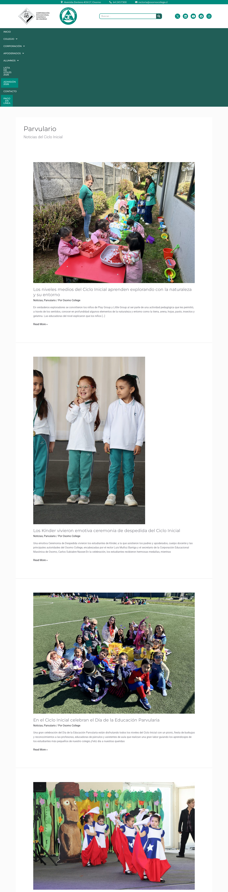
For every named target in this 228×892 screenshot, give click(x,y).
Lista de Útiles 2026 (120, 31)
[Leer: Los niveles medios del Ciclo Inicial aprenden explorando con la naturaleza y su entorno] (114, 158)
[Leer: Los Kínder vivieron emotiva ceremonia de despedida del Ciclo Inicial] (89, 376)
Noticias (38, 236)
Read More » (40, 260)
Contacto (168, 31)
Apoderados (72, 31)
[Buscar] (159, 16)
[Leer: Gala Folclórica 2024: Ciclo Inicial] (114, 771)
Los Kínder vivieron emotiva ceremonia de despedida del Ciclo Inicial (106, 466)
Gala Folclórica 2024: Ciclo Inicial (67, 832)
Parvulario (50, 236)
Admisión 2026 (147, 31)
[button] (23, 31)
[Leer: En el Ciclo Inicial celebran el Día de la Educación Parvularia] (114, 588)
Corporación (46, 31)
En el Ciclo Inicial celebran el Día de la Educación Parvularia (96, 656)
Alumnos (95, 31)
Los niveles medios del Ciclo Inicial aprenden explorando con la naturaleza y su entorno (112, 228)
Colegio (23, 31)
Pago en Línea (89, 38)
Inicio (7, 31)
